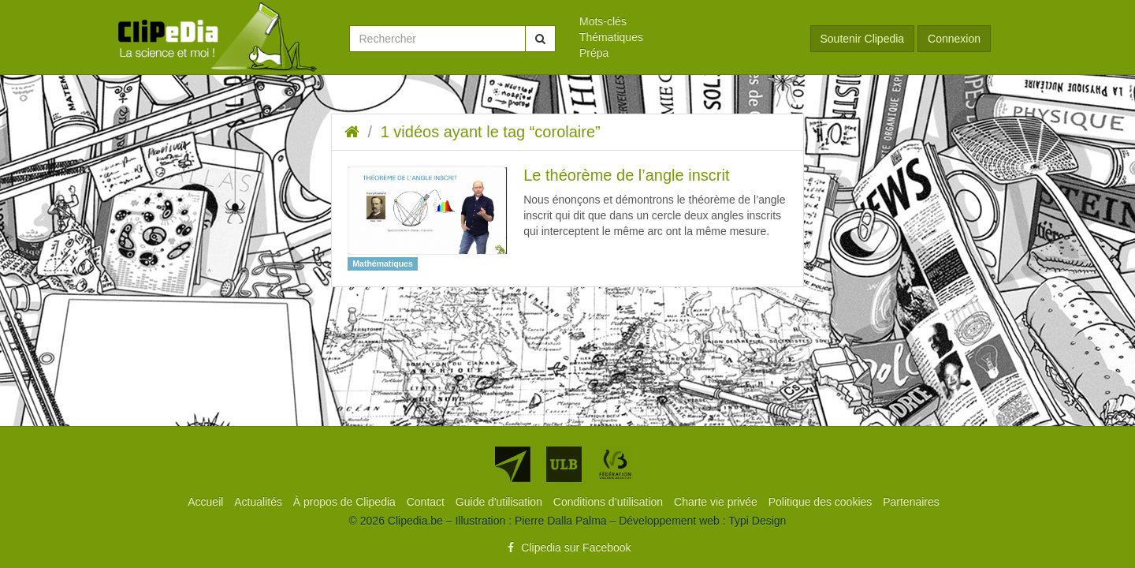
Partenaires (911, 501)
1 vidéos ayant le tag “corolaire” (491, 131)
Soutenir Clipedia (863, 38)
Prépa (593, 53)
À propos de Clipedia (346, 501)
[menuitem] (683, 21)
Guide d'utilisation (500, 501)
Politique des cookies (821, 501)
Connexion (954, 38)
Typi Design (757, 520)
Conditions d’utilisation (609, 501)
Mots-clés (603, 21)
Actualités (259, 501)
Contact (427, 501)
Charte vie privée (717, 501)
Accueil (207, 501)
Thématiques (611, 37)
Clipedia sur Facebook (567, 547)
